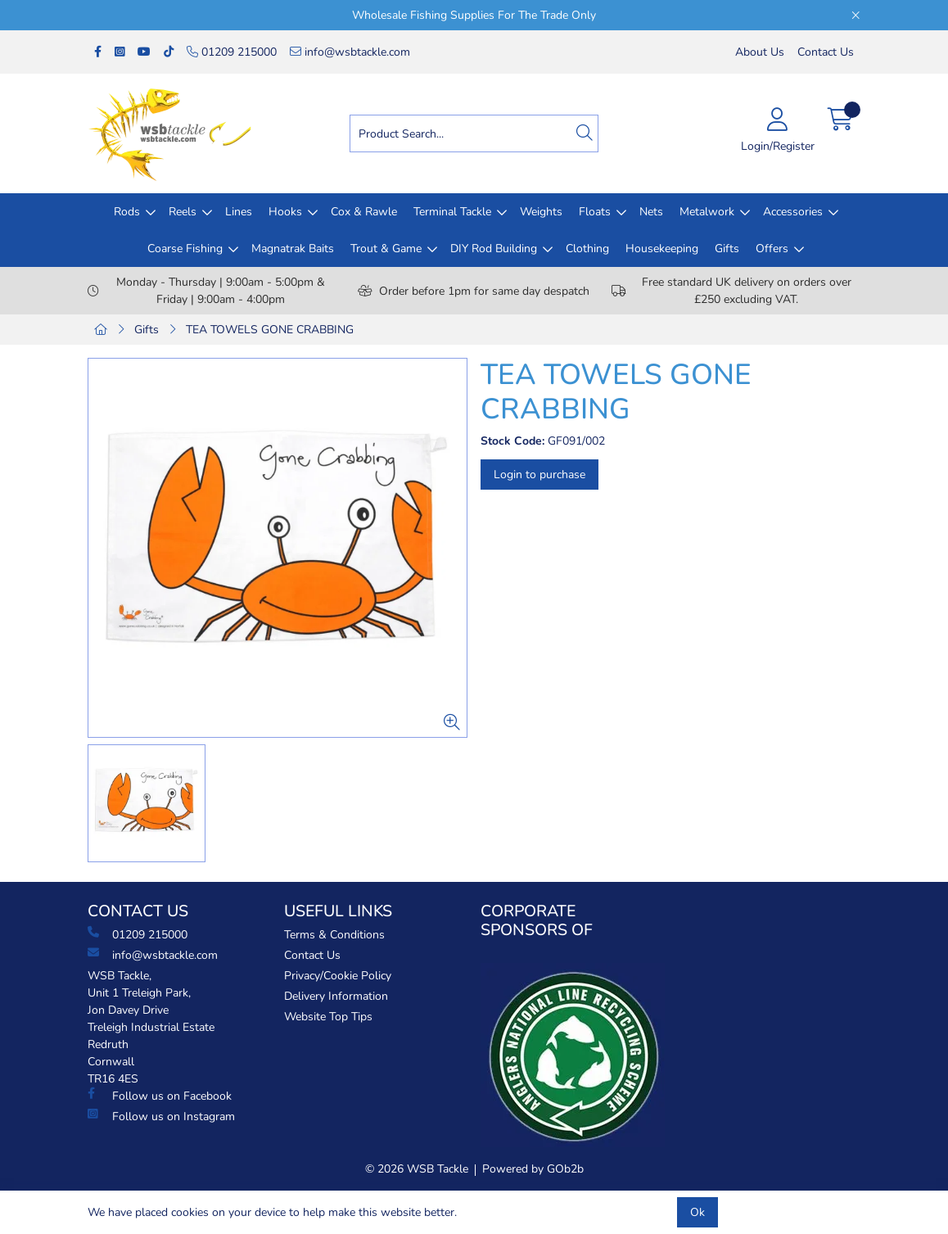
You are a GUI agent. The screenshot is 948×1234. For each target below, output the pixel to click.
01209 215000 (232, 52)
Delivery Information (336, 996)
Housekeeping (661, 248)
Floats (595, 211)
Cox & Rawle (364, 211)
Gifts (727, 248)
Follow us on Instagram (161, 1116)
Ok (697, 1212)
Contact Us (825, 52)
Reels (182, 211)
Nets (651, 211)
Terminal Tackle (452, 211)
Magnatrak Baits (292, 248)
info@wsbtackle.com (350, 52)
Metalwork (706, 211)
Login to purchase (539, 474)
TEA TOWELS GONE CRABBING (270, 329)
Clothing (587, 248)
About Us (759, 52)
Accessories (793, 211)
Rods (127, 211)
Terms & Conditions (334, 934)
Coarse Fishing (185, 248)
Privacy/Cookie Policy (337, 975)
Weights (541, 211)
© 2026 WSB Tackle (416, 1169)
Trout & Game (386, 248)
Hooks (285, 211)
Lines (238, 211)
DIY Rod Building (493, 248)
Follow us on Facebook (160, 1095)
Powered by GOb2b (533, 1169)
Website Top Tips (328, 1016)
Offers (772, 248)
